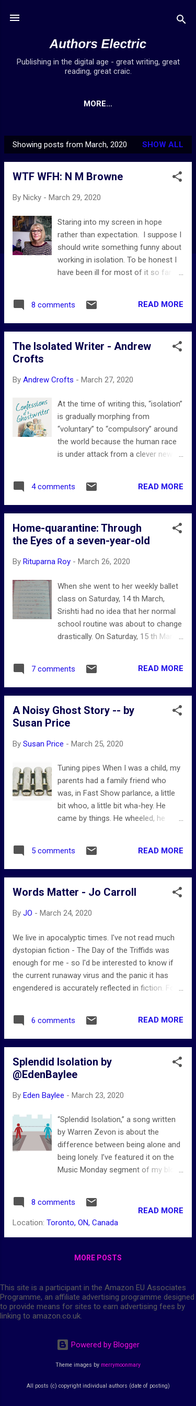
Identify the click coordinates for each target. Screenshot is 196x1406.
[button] (177, 178)
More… (119, 103)
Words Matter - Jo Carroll (74, 892)
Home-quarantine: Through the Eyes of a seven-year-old (81, 534)
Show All (162, 144)
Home (74, 103)
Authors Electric (98, 44)
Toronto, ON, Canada (82, 1222)
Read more (160, 304)
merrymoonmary (121, 1364)
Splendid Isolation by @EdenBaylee (62, 1068)
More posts (98, 1258)
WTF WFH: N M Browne (68, 176)
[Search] (181, 21)
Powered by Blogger (98, 1344)
